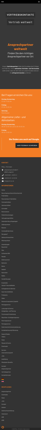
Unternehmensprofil (7, 352)
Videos (3, 336)
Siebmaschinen (6, 224)
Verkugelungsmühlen (7, 218)
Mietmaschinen (6, 240)
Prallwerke (5, 295)
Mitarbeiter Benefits (7, 362)
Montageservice (6, 304)
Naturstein (5, 272)
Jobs (3, 356)
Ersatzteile (5, 283)
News (3, 340)
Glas (3, 250)
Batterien (4, 263)
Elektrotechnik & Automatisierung (11, 327)
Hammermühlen (6, 205)
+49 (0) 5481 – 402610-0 (10, 175)
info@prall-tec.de (9, 181)
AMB (3, 420)
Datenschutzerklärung (8, 410)
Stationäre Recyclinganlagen (10, 221)
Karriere (4, 350)
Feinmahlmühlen (6, 202)
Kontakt (4, 366)
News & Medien (6, 334)
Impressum (5, 414)
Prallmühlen (5, 195)
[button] (3, 427)
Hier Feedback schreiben (27, 145)
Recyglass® (5, 234)
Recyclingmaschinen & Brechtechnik (12, 193)
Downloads (5, 346)
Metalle (4, 256)
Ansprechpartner (6, 368)
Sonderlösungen (6, 279)
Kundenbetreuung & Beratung (10, 330)
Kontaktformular (6, 375)
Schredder (4, 208)
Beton (3, 266)
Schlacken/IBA (6, 253)
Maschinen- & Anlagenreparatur (10, 317)
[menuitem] (3, 379)
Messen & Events (6, 343)
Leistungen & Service (7, 308)
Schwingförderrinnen (7, 231)
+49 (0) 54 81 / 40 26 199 (10, 178)
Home (3, 190)
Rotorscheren (5, 211)
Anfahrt (4, 407)
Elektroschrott (6, 259)
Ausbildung (5, 359)
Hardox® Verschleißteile (8, 285)
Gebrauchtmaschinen (7, 237)
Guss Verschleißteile (7, 292)
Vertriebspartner (6, 372)
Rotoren (4, 227)
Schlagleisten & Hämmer (8, 288)
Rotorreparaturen (6, 320)
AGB (3, 417)
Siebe (3, 298)
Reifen (3, 276)
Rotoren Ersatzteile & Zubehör (10, 301)
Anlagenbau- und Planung (9, 311)
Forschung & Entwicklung (9, 314)
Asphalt (4, 269)
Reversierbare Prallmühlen (9, 199)
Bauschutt (4, 247)
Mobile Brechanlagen (7, 215)
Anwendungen (5, 244)
